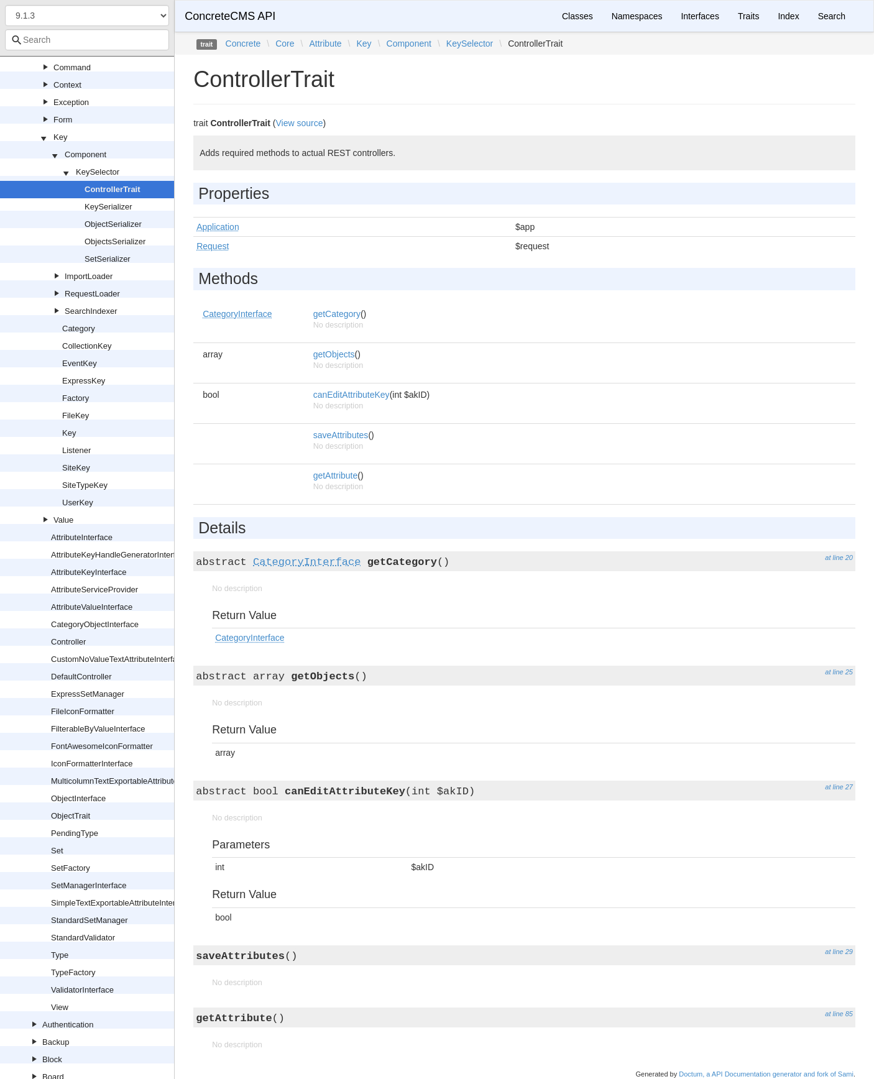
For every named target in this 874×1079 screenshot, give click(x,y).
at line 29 (839, 951)
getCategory (337, 314)
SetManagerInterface (88, 885)
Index (788, 16)
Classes (577, 16)
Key (60, 137)
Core (284, 43)
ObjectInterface (78, 798)
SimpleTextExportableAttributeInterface (121, 902)
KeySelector (97, 172)
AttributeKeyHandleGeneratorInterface (119, 554)
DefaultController (81, 676)
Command (72, 67)
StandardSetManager (89, 920)
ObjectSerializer (113, 224)
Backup (55, 1042)
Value (63, 520)
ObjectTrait (70, 815)
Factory (75, 398)
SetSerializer (108, 259)
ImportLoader (89, 276)
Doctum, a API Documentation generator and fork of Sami (766, 1074)
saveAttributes (341, 435)
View (59, 1007)
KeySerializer (108, 206)
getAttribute (335, 475)
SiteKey (76, 467)
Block (52, 1059)
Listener (76, 450)
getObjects (334, 354)
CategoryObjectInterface (95, 624)
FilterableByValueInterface (98, 728)
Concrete (243, 43)
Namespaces (637, 16)
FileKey (75, 415)
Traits (748, 16)
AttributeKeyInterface (88, 572)
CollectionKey (87, 346)
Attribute (325, 43)
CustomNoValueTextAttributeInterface (118, 659)
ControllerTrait (112, 189)
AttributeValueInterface (91, 607)
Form (62, 119)
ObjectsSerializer (115, 241)
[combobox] (87, 39)
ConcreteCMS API (230, 16)
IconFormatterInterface (92, 763)
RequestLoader (92, 293)
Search (831, 16)
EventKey (79, 363)
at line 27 (839, 787)
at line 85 (839, 1013)
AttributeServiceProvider (94, 589)
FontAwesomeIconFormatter (102, 746)
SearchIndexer (91, 311)
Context (67, 85)
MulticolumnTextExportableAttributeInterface (130, 781)
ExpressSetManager (87, 694)
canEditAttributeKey (351, 395)
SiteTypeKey (85, 485)
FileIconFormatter (82, 711)
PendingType (74, 833)
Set (57, 850)
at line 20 (839, 557)
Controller (68, 641)
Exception (71, 102)
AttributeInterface (82, 537)
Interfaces (700, 16)
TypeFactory (73, 972)
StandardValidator (83, 937)
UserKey (77, 502)
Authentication (67, 1024)
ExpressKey (83, 380)
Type (59, 955)
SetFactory (70, 868)
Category (78, 328)
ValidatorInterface (82, 989)
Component (85, 154)
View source (299, 123)
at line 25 (839, 672)
